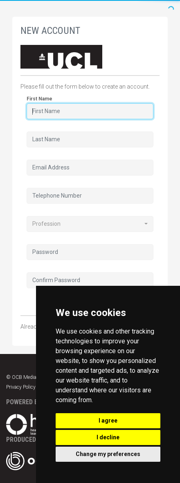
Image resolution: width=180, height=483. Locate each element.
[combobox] (90, 224)
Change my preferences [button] (108, 454)
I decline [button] (108, 437)
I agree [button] (108, 420)
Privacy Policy (21, 387)
